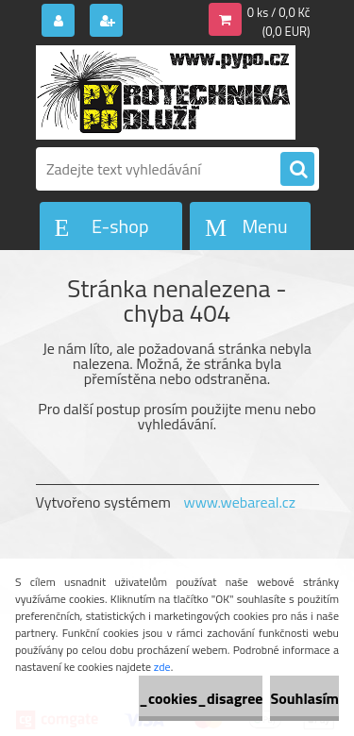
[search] (297, 170)
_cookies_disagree (200, 698)
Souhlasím (304, 698)
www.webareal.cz (239, 502)
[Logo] (165, 92)
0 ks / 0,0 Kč (279, 12)
